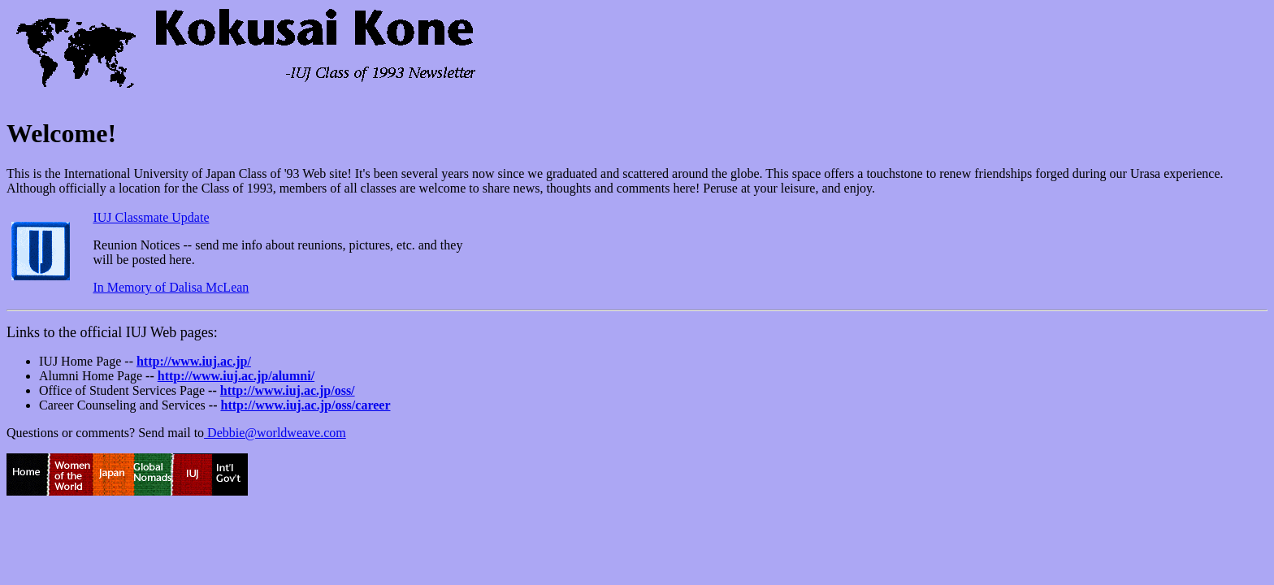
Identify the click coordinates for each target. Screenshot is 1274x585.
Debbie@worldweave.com (275, 433)
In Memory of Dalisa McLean (171, 287)
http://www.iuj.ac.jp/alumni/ (236, 376)
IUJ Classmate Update (151, 217)
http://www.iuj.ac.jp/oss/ (287, 390)
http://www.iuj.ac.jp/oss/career (305, 405)
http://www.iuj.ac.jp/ (193, 361)
